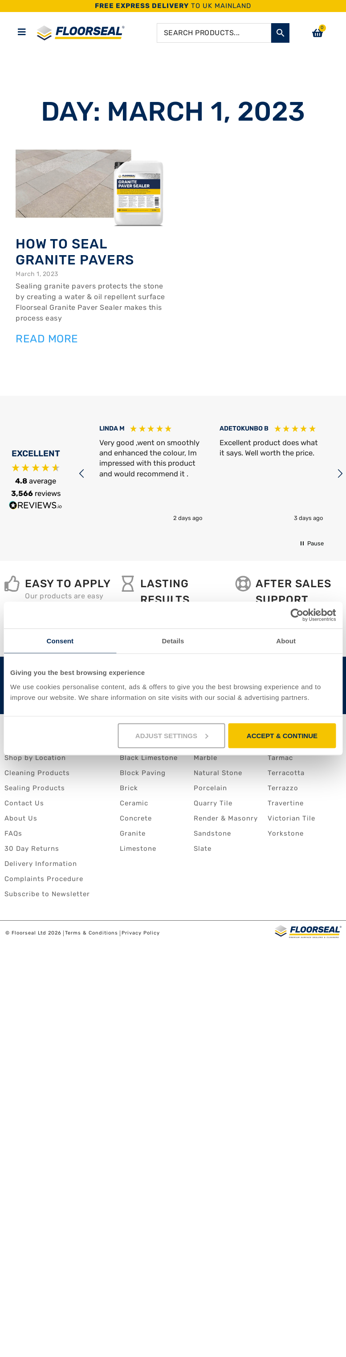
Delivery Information (40, 864)
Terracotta (286, 773)
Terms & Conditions (91, 933)
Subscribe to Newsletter (47, 894)
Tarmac (280, 758)
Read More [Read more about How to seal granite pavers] (47, 339)
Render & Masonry (226, 818)
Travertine (286, 803)
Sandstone (212, 833)
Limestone (138, 849)
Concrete (136, 818)
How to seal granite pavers (75, 252)
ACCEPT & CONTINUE (282, 735)
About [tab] (286, 641)
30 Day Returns (31, 849)
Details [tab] (173, 641)
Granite (133, 833)
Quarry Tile (213, 803)
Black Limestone (149, 758)
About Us (20, 818)
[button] (82, 473)
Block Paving (143, 773)
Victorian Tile (291, 818)
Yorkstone (286, 833)
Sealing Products (34, 788)
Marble (205, 758)
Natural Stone (218, 773)
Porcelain (210, 788)
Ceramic (134, 803)
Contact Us (24, 803)
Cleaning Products (37, 773)
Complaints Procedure (43, 879)
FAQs (13, 833)
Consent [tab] (59, 641)
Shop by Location (35, 758)
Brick (129, 788)
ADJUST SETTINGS (171, 735)
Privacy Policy (141, 933)
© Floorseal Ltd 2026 (33, 933)
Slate (203, 849)
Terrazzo (283, 788)
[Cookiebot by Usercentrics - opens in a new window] (297, 615)
